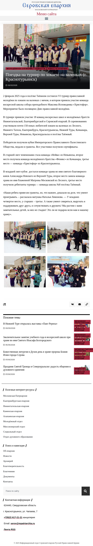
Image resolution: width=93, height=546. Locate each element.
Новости (40, 69)
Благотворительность (13, 466)
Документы (8, 476)
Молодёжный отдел (12, 421)
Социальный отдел (12, 431)
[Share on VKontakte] (72, 304)
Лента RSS (9, 529)
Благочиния (9, 471)
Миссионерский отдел (14, 426)
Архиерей (8, 461)
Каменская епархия (12, 411)
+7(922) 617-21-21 (13, 517)
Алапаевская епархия (13, 416)
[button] (46, 18)
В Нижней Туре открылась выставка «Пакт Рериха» (30, 323)
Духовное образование (82, 322)
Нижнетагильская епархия (16, 406)
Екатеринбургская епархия (16, 401)
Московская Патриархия (15, 396)
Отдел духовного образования (18, 436)
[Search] (86, 491)
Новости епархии (58, 69)
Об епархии (9, 451)
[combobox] (41, 491)
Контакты (8, 481)
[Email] (79, 304)
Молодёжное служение (20, 69)
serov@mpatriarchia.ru (23, 523)
